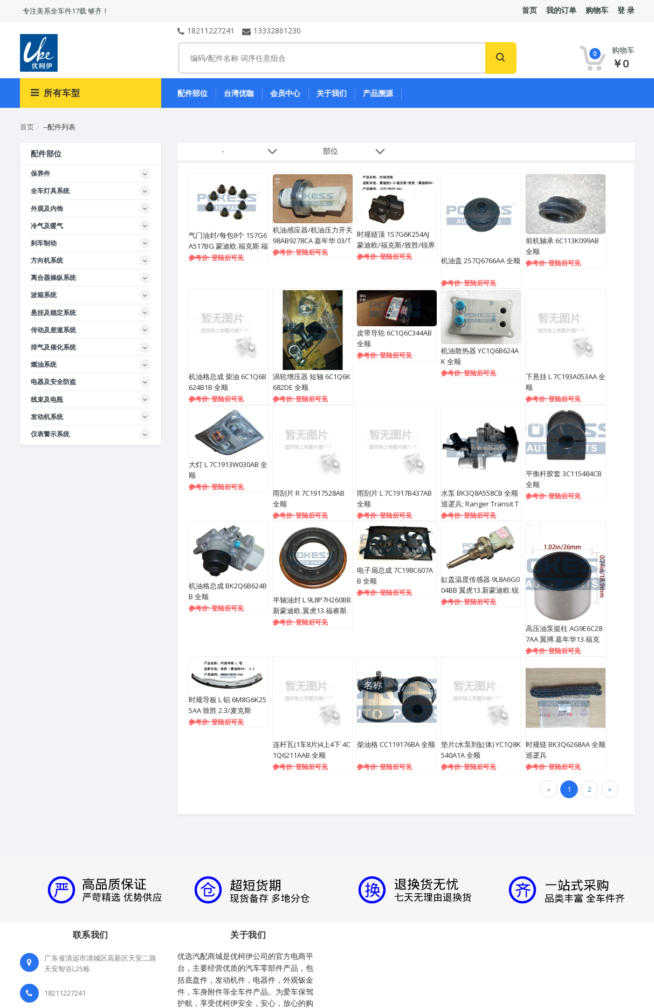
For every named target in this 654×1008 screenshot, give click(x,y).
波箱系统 (44, 294)
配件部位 (192, 93)
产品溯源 (378, 93)
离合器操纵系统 (53, 277)
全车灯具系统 (50, 190)
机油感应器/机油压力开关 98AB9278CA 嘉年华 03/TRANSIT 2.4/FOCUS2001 (313, 240)
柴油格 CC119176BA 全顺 (396, 744)
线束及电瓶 (47, 399)
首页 (27, 127)
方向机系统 (47, 260)
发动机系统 (47, 416)
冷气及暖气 (47, 225)
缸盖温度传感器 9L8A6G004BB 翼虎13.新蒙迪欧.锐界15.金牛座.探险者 (480, 590)
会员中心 (285, 93)
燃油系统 (44, 364)
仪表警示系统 (50, 433)
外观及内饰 (47, 208)
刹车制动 (44, 242)
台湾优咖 (239, 93)
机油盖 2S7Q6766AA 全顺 (480, 260)
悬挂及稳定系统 (53, 312)
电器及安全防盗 (53, 381)
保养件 (40, 173)
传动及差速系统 (53, 329)
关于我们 (331, 93)
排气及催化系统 (53, 347)
